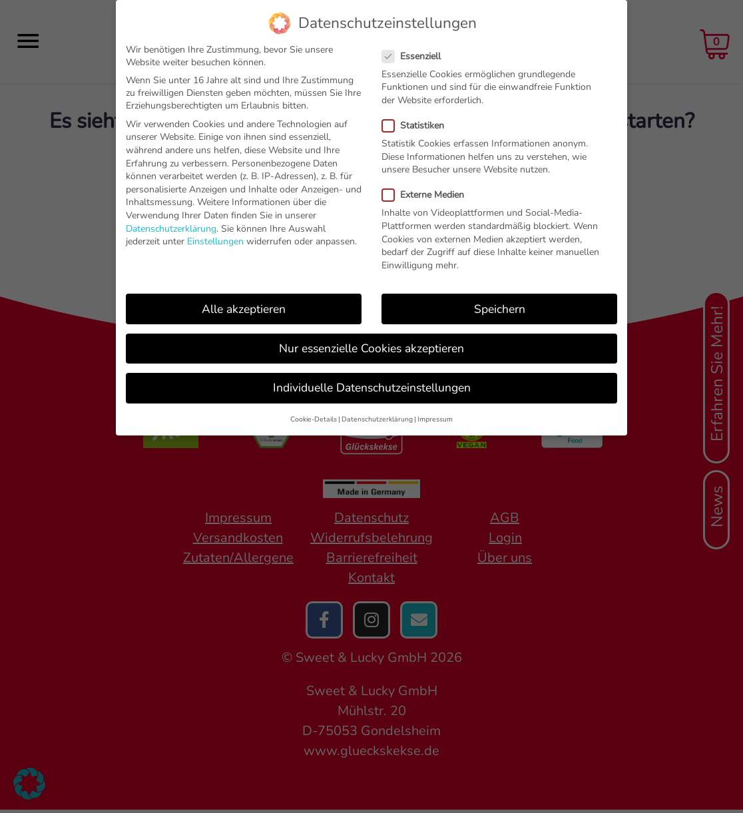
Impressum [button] (435, 419)
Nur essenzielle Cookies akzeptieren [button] (371, 348)
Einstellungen (215, 241)
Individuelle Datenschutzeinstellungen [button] (372, 388)
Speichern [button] (499, 309)
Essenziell (415, 56)
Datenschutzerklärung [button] (377, 419)
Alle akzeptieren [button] (244, 309)
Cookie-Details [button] (313, 419)
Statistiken (417, 125)
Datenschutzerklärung (171, 228)
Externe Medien (427, 194)
